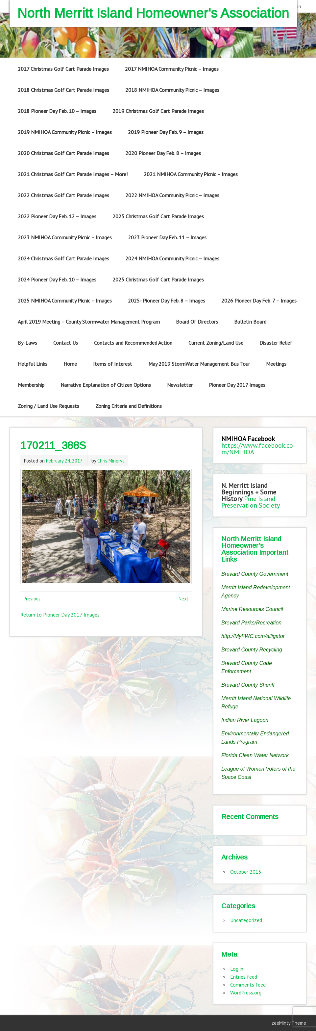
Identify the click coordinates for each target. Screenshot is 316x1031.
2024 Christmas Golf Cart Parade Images (63, 258)
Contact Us (65, 342)
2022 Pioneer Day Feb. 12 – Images (57, 216)
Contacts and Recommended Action (133, 342)
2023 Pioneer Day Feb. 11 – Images (167, 237)
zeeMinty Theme (289, 1023)
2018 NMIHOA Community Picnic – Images (172, 90)
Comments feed (248, 984)
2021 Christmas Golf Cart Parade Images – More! (73, 174)
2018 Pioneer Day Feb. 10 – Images (57, 111)
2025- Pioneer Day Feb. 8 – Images (166, 300)
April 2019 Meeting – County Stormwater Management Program (89, 321)
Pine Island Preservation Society (250, 502)
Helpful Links (32, 363)
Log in (236, 968)
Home (70, 363)
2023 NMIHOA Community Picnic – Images (65, 237)
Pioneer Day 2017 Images (237, 385)
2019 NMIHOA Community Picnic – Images (65, 132)
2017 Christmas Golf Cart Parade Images (63, 69)
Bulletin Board (250, 321)
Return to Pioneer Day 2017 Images (60, 614)
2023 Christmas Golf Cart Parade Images (158, 216)
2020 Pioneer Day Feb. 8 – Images (163, 153)
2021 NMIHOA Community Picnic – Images (191, 174)
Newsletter (180, 385)
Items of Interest (112, 363)
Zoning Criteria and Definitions (128, 406)
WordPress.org (245, 992)
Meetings (276, 363)
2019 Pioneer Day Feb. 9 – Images (166, 132)
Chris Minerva (111, 461)
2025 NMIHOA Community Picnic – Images (65, 300)
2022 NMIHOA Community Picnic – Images (172, 195)
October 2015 (245, 871)
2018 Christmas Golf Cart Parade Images (63, 90)
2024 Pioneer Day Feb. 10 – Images (57, 279)
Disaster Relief (275, 342)
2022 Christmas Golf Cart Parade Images (63, 195)
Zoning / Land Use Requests (48, 406)
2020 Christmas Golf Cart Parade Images (63, 153)
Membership (31, 385)
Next (183, 598)
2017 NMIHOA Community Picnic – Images (172, 69)
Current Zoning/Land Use (215, 342)
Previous (32, 598)
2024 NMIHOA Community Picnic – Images (172, 258)
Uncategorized (246, 920)
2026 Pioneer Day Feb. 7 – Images (259, 300)
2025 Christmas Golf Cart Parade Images (158, 279)
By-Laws (27, 342)
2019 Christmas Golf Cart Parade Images (158, 111)
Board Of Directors (197, 321)
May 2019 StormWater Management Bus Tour (199, 363)
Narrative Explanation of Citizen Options (106, 385)
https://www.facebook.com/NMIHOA (257, 448)
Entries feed (243, 976)
